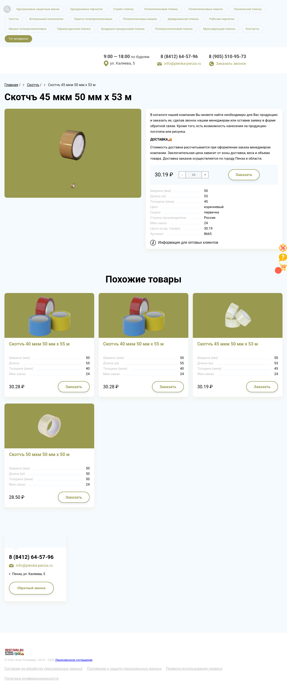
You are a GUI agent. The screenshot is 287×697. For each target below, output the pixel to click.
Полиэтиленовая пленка (161, 9)
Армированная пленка (182, 19)
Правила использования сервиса (194, 669)
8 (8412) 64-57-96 (179, 56)
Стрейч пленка (123, 9)
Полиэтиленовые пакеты (206, 9)
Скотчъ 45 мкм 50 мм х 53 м (227, 344)
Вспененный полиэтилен (46, 19)
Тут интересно (18, 38)
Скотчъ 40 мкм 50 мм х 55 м (39, 344)
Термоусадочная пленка (73, 28)
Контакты (252, 28)
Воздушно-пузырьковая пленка (122, 28)
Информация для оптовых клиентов (188, 242)
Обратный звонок (31, 588)
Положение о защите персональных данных (124, 669)
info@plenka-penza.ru (182, 63)
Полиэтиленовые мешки (140, 19)
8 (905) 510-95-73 (227, 56)
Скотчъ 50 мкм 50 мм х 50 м (39, 454)
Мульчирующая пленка (219, 28)
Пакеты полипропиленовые (93, 19)
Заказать (243, 174)
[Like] (283, 251)
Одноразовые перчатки (86, 9)
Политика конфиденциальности (31, 678)
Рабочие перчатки (221, 19)
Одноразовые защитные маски (37, 9)
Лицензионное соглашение (73, 660)
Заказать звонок (231, 63)
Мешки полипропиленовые (27, 28)
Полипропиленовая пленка (174, 28)
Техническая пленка (247, 9)
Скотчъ (14, 19)
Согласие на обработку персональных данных (43, 669)
